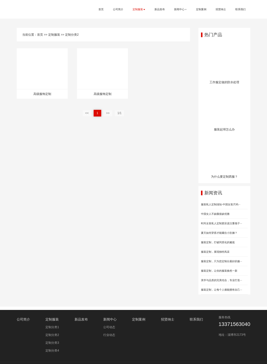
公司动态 (109, 327)
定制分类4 (52, 350)
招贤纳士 (221, 9)
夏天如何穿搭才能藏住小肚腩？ (219, 232)
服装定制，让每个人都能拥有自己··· (221, 289)
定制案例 (201, 9)
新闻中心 (180, 9)
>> (108, 113)
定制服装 (139, 9)
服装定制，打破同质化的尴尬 (218, 242)
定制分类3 (52, 342)
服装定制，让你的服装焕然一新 (219, 270)
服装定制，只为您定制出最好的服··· (221, 261)
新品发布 (159, 9)
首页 (101, 9)
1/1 (119, 113)
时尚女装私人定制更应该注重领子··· (221, 223)
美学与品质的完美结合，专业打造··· (221, 280)
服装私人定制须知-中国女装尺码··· (220, 204)
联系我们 (240, 9)
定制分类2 (72, 34)
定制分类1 (52, 327)
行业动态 (109, 335)
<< (87, 113)
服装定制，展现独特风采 (215, 251)
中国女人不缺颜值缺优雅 (215, 213)
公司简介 (118, 9)
